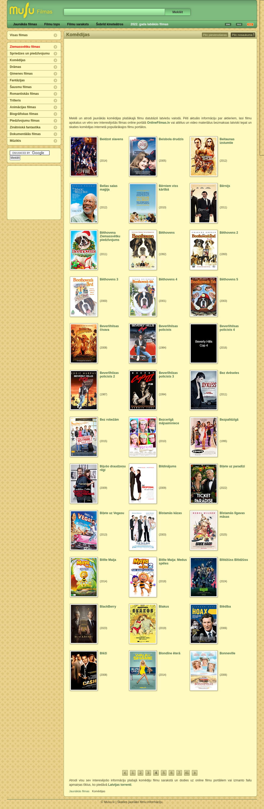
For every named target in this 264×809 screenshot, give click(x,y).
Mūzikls (15, 141)
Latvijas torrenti (119, 785)
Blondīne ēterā (169, 653)
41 (187, 773)
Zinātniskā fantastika (25, 127)
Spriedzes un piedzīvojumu (30, 53)
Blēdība (225, 606)
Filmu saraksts (78, 24)
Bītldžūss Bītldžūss (234, 560)
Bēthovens (167, 232)
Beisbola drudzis (171, 139)
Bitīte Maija (108, 560)
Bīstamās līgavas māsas (232, 515)
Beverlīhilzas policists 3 (168, 374)
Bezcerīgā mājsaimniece (169, 421)
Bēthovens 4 (168, 279)
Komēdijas (18, 60)
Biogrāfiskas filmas (24, 114)
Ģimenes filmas (21, 73)
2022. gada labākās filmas (149, 24)
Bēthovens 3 (109, 279)
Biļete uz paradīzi (232, 466)
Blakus (164, 606)
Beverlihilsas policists (168, 328)
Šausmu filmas (21, 87)
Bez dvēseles (229, 373)
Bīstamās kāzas (170, 513)
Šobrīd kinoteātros (109, 24)
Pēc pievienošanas (215, 34)
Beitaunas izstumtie (227, 141)
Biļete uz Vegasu (112, 513)
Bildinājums (167, 466)
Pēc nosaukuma (243, 34)
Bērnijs (225, 186)
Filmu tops (52, 24)
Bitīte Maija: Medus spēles (173, 561)
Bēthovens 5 (229, 279)
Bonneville (227, 653)
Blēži (103, 653)
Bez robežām (109, 419)
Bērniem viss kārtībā (168, 187)
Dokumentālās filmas (25, 134)
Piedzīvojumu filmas (24, 120)
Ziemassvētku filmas (25, 47)
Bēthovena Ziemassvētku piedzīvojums (110, 236)
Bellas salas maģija (109, 187)
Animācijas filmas (23, 107)
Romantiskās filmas (24, 94)
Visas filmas (19, 35)
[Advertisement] (34, 192)
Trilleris (15, 100)
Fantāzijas (17, 80)
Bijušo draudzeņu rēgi (113, 468)
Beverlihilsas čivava (109, 328)
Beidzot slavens (111, 139)
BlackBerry (108, 606)
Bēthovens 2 (229, 232)
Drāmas (15, 67)
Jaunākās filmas (25, 24)
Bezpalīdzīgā (229, 419)
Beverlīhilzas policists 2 (109, 374)
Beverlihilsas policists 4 (229, 328)
